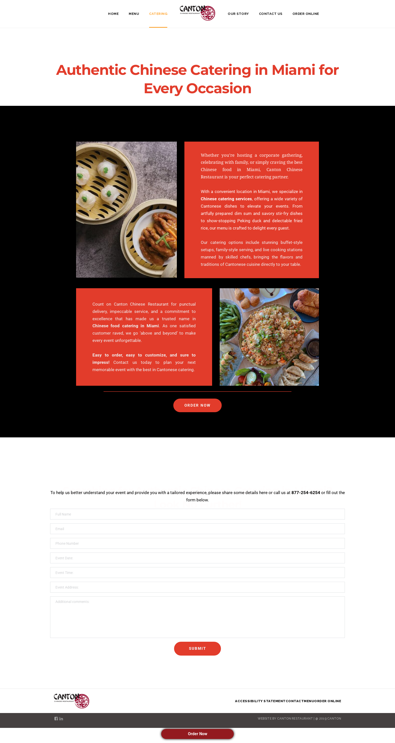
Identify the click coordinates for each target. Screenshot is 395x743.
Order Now (197, 733)
